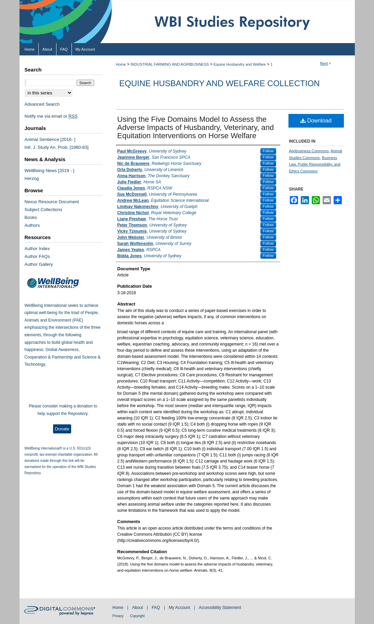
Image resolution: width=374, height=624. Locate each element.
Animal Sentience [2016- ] (50, 139)
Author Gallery (39, 264)
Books (31, 217)
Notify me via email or (51, 116)
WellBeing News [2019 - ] (50, 170)
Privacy (119, 616)
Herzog (32, 178)
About (138, 607)
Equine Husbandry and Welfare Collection (219, 83)
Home (121, 64)
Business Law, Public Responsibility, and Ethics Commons (314, 164)
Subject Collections (44, 209)
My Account (180, 607)
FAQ (156, 607)
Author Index (37, 248)
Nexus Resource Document (52, 201)
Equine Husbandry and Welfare (240, 64)
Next (324, 63)
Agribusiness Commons (309, 151)
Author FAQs (37, 256)
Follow (268, 151)
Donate (62, 428)
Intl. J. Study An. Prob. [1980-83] (57, 147)
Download (316, 121)
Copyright (137, 616)
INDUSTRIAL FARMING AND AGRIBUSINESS (170, 64)
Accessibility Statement (220, 607)
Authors (32, 225)
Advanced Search (42, 104)
